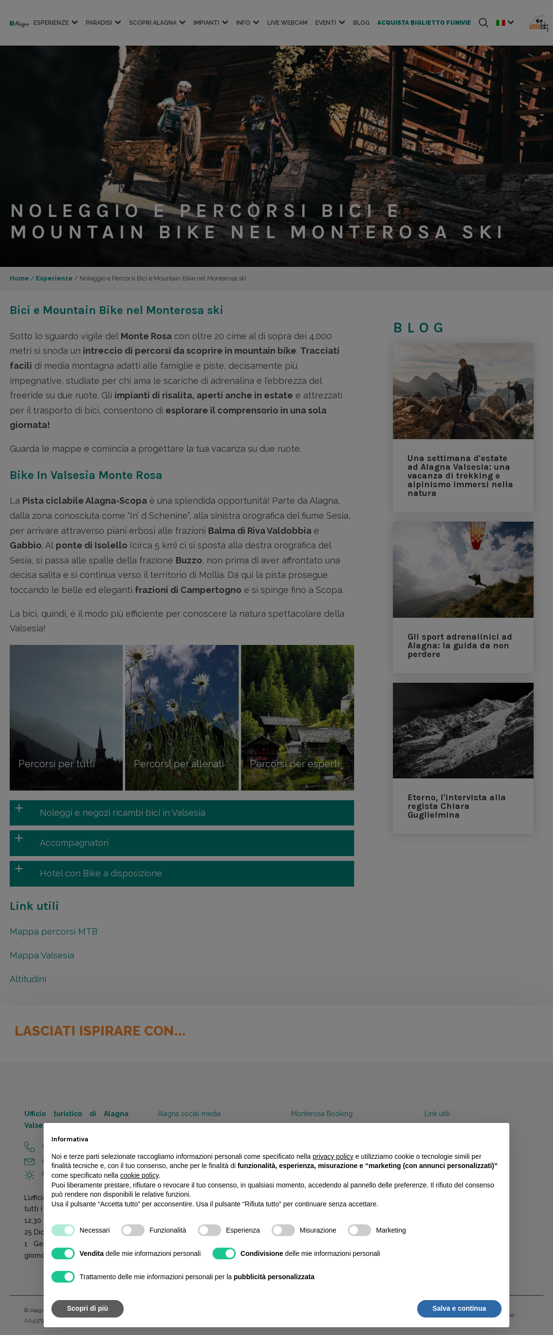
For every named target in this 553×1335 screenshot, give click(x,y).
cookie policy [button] (139, 1175)
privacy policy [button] (333, 1156)
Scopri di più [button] (87, 1308)
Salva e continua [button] (459, 1308)
